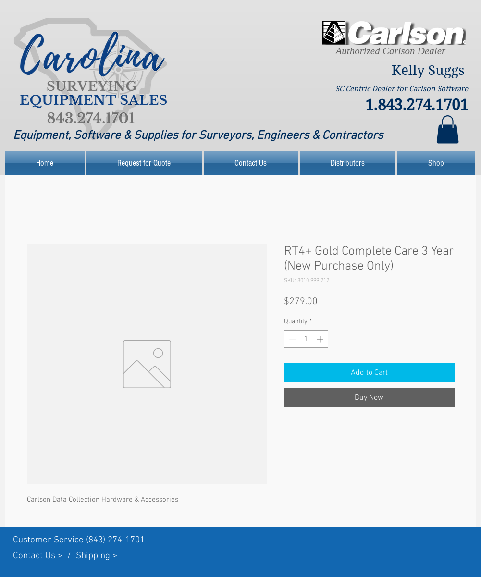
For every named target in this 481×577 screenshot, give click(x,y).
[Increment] (321, 339)
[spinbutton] (306, 339)
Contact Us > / (44, 556)
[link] (447, 129)
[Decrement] (291, 339)
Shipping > (96, 556)
